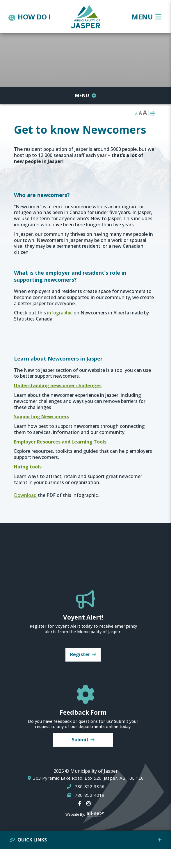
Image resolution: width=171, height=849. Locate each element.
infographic (59, 312)
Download (25, 495)
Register (80, 654)
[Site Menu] (85, 95)
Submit (80, 739)
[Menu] (146, 16)
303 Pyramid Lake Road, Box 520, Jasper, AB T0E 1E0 (88, 778)
